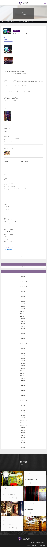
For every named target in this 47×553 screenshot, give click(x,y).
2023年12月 (23, 316)
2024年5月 (23, 303)
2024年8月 (23, 295)
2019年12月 (23, 429)
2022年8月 (23, 357)
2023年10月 (23, 321)
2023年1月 (23, 344)
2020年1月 (23, 426)
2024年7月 (23, 298)
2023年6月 (23, 331)
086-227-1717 (6, 533)
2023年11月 (23, 318)
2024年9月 (23, 293)
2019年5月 (23, 447)
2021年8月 (23, 388)
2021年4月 (23, 395)
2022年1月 (23, 375)
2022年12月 (23, 347)
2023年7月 (23, 329)
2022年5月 (23, 365)
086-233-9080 (28, 518)
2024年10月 (23, 290)
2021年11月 (23, 380)
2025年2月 (23, 280)
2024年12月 (23, 285)
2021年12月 (23, 377)
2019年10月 (23, 434)
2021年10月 (23, 383)
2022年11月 (23, 349)
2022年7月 (23, 359)
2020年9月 (23, 413)
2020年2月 (23, 424)
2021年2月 (23, 401)
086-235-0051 (28, 488)
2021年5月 (23, 393)
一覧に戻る (23, 256)
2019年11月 (23, 431)
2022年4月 (23, 367)
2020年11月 (23, 408)
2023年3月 (23, 339)
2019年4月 (23, 449)
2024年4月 (23, 306)
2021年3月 (23, 398)
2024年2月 (23, 311)
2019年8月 (23, 439)
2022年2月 (23, 372)
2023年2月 (23, 342)
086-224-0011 (6, 503)
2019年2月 (23, 454)
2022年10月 (23, 352)
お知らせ (23, 270)
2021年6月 (23, 390)
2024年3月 (23, 308)
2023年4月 (23, 336)
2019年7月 (23, 442)
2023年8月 (23, 326)
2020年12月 (23, 406)
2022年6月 (23, 362)
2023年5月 (23, 334)
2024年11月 (23, 288)
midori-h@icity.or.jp (8, 247)
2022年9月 (23, 354)
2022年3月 (23, 370)
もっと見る (12, 508)
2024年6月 (23, 300)
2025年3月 (23, 277)
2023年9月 (23, 324)
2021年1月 (23, 403)
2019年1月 (23, 457)
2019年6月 (23, 444)
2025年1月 (23, 282)
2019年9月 (23, 436)
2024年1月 (23, 313)
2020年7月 (23, 419)
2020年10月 (23, 411)
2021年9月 (23, 385)
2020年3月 (23, 421)
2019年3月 (23, 452)
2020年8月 (23, 416)
